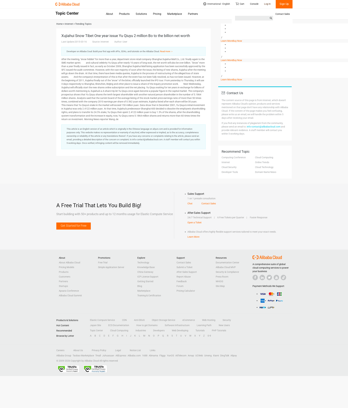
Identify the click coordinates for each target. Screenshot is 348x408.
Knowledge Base (146, 267)
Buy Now (237, 41)
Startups (63, 286)
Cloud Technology (264, 167)
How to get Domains (147, 325)
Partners (193, 13)
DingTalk (224, 355)
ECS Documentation (118, 325)
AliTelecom (180, 355)
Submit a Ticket (184, 267)
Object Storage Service (163, 320)
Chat (189, 203)
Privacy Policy (99, 350)
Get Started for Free (73, 225)
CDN (124, 320)
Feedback (182, 281)
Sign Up (284, 4)
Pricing (157, 13)
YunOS (170, 355)
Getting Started (145, 281)
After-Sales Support (187, 272)
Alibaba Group (63, 355)
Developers (159, 330)
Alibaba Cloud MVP (226, 267)
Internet (226, 162)
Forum (180, 286)
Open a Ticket (194, 222)
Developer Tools (230, 172)
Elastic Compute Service (102, 320)
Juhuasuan (108, 355)
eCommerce (188, 320)
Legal (118, 350)
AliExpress (120, 355)
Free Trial (102, 262)
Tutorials (200, 330)
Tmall (98, 355)
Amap (191, 355)
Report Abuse (184, 276)
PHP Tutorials (219, 330)
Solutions (141, 13)
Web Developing (180, 330)
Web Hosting (208, 320)
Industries (141, 330)
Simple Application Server (111, 267)
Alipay (233, 355)
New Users (224, 325)
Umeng (208, 355)
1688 (144, 355)
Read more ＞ (166, 51)
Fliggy (162, 355)
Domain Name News (265, 172)
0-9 (209, 335)
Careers (60, 350)
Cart (240, 3)
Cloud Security (229, 167)
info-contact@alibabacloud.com (263, 126)
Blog (139, 286)
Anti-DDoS (139, 320)
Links (152, 350)
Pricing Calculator (186, 290)
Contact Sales (282, 14)
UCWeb (199, 355)
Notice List (135, 350)
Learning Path (204, 325)
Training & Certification (149, 295)
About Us (78, 350)
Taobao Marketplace (83, 355)
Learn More (227, 41)
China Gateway (145, 272)
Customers (64, 276)
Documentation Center (227, 262)
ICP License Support (147, 276)
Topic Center (96, 330)
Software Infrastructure (177, 325)
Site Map (220, 286)
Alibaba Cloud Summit (70, 295)
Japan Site (95, 325)
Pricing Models (66, 267)
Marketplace (174, 13)
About (109, 13)
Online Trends (262, 162)
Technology (143, 262)
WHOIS (219, 281)
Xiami (216, 355)
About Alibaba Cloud (69, 262)
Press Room (222, 276)
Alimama (153, 355)
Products (124, 13)
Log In (267, 4)
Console (254, 4)
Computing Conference (234, 157)
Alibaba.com (134, 355)
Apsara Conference (69, 290)
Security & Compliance (227, 272)
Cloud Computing (264, 157)
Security (227, 320)
